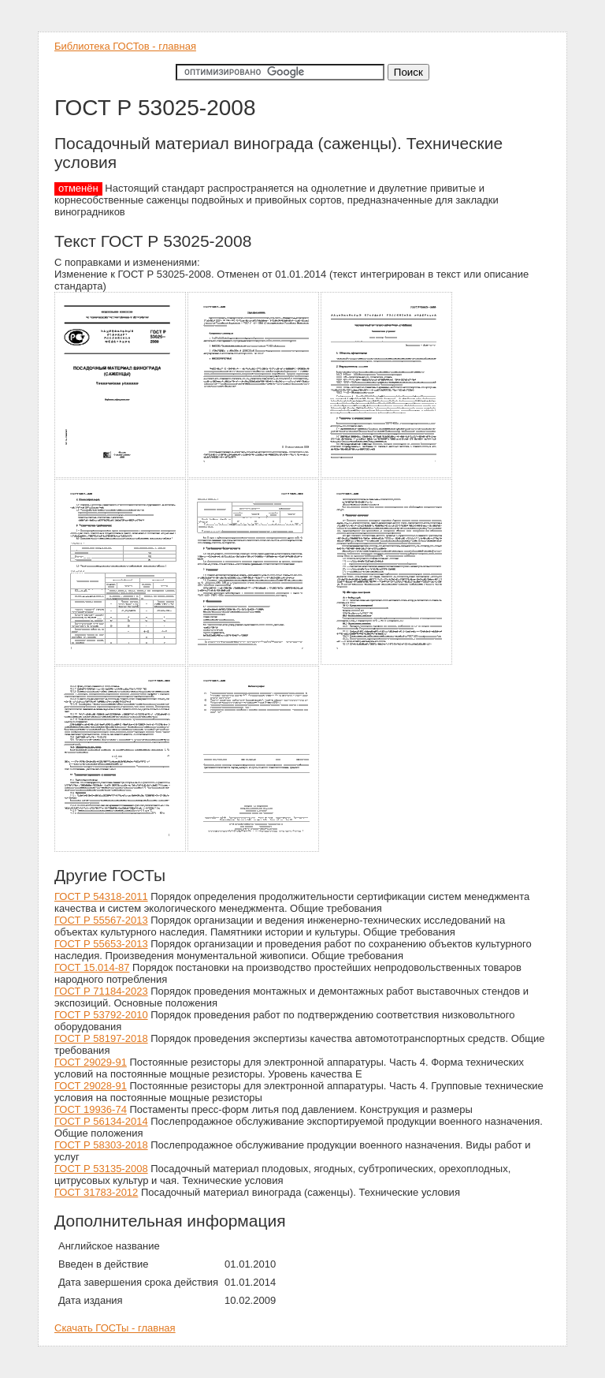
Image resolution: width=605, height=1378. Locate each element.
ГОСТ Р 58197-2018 (101, 1038)
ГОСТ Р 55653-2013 (101, 944)
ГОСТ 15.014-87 (91, 967)
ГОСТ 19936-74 (90, 1109)
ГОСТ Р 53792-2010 (101, 1015)
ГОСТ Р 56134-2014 (101, 1121)
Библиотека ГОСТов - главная (125, 46)
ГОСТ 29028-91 (90, 1086)
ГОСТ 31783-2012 (96, 1192)
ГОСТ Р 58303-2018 (101, 1145)
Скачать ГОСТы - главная (115, 1328)
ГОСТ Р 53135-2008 (101, 1168)
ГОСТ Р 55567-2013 (101, 920)
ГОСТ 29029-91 (90, 1062)
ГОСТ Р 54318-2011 (101, 896)
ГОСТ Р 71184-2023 (101, 991)
